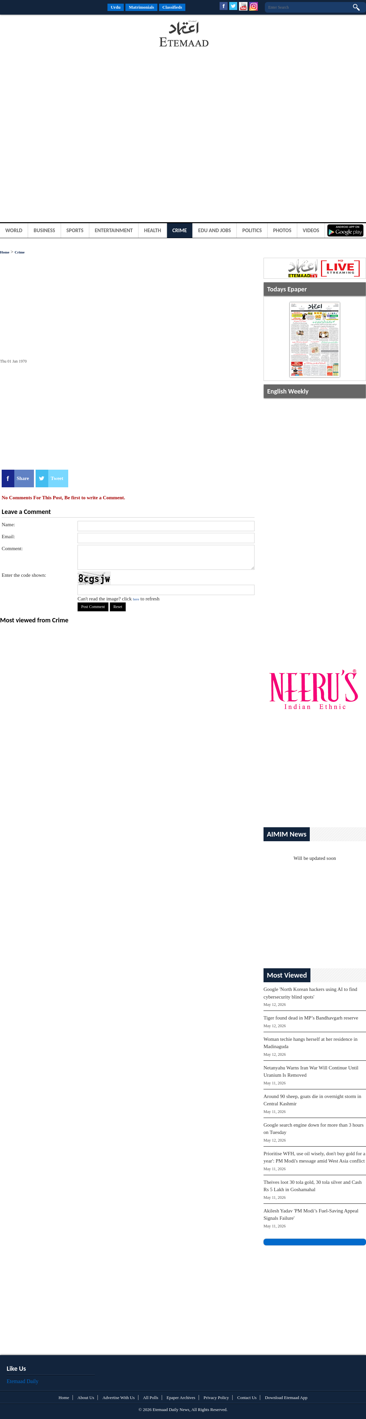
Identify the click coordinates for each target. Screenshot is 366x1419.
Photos (282, 230)
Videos (311, 230)
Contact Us (247, 1397)
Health (152, 230)
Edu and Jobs (214, 230)
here (136, 599)
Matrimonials (141, 7)
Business (44, 230)
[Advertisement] (53, 34)
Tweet (57, 478)
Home (4, 252)
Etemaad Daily (23, 1381)
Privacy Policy (216, 1397)
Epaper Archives (181, 1397)
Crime (179, 230)
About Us (86, 1397)
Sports (75, 230)
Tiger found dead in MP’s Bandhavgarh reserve (311, 1018)
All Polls (150, 1397)
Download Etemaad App (286, 1397)
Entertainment (114, 230)
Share (23, 478)
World (13, 230)
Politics (252, 230)
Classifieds (172, 7)
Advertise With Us (118, 1397)
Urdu (116, 7)
